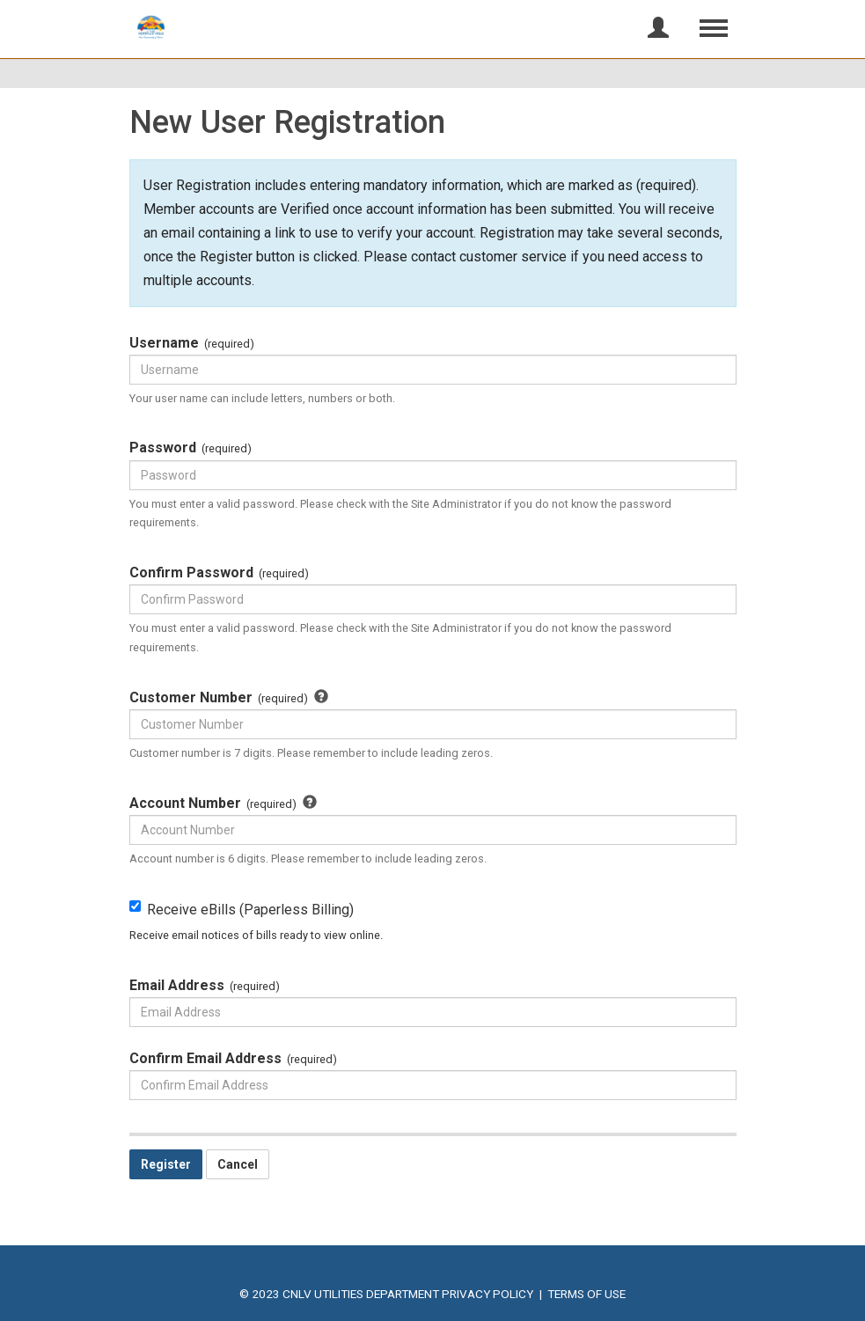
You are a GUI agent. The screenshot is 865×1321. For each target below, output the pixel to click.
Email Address (205, 986)
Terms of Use (586, 1294)
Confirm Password (219, 573)
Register (166, 1164)
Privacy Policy (487, 1294)
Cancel (237, 1164)
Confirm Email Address (233, 1059)
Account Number (229, 804)
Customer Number (235, 698)
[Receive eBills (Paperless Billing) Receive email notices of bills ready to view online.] (135, 906)
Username (192, 344)
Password (191, 449)
